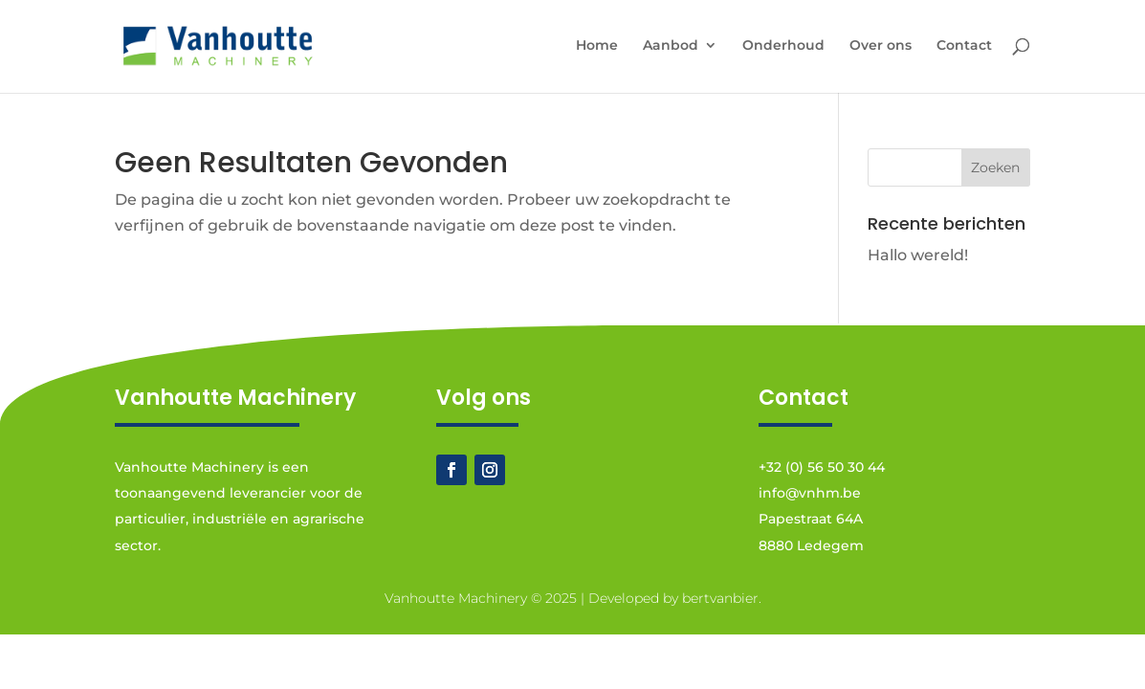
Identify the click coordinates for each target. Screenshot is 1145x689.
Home (597, 46)
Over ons (880, 46)
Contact (964, 46)
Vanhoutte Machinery (456, 598)
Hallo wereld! (918, 255)
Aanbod (670, 46)
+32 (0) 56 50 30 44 (822, 467)
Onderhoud (783, 46)
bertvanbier (720, 598)
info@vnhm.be (810, 492)
